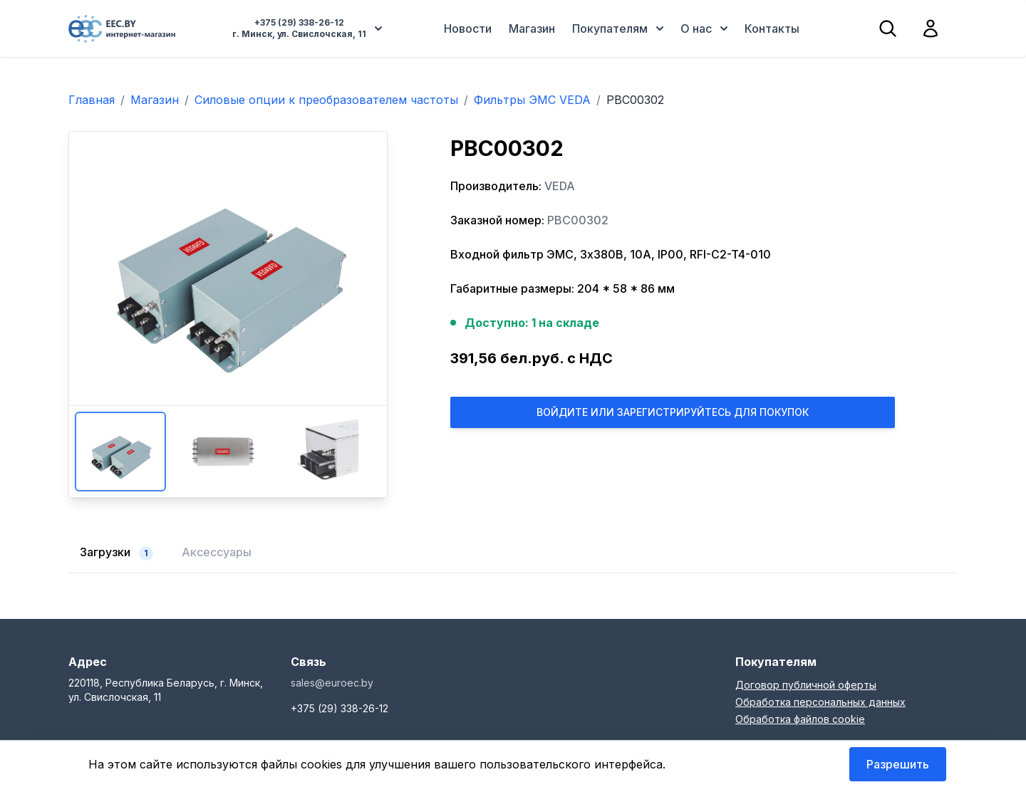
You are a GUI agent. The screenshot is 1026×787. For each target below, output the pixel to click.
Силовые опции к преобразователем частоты (326, 100)
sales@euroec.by (332, 683)
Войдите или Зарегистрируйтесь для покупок (673, 412)
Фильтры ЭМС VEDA (532, 100)
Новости (468, 28)
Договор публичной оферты (805, 685)
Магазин (532, 28)
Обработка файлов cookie (800, 719)
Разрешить (897, 764)
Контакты (772, 28)
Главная (91, 100)
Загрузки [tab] (116, 553)
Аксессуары (217, 552)
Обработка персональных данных (820, 702)
